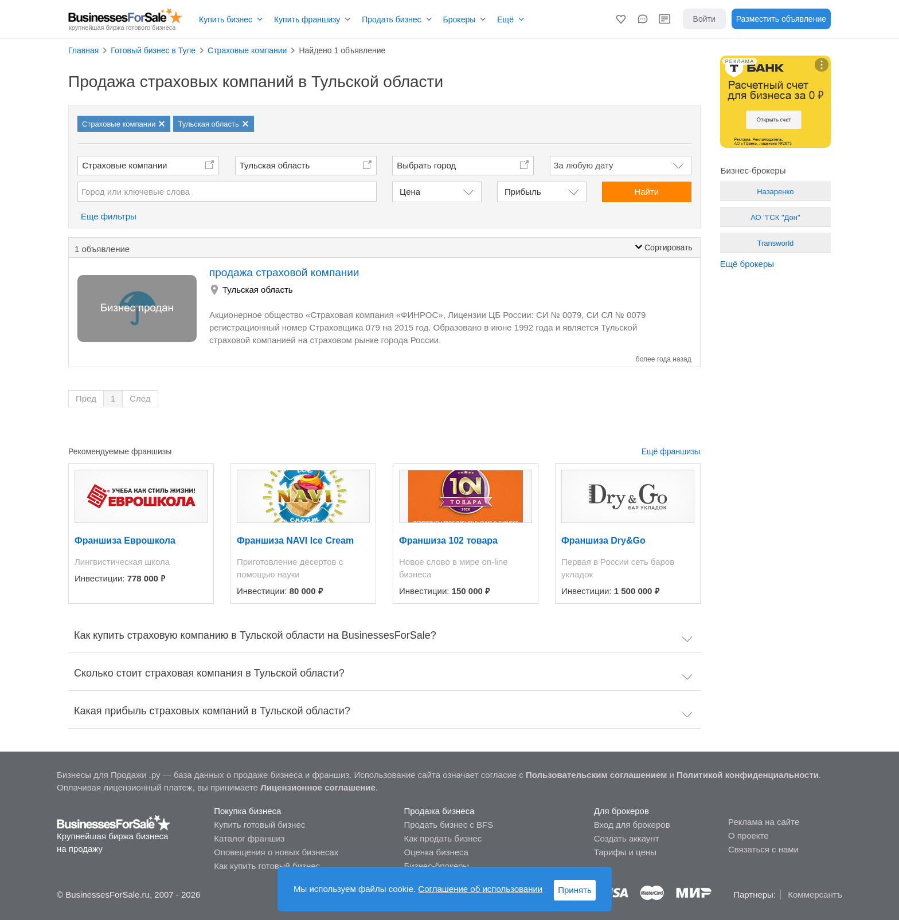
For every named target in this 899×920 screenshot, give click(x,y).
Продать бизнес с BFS (448, 824)
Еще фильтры (108, 216)
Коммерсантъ (815, 894)
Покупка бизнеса (247, 811)
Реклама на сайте (763, 822)
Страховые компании (124, 165)
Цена (410, 191)
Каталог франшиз (249, 838)
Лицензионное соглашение (318, 787)
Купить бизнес (225, 19)
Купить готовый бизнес (259, 824)
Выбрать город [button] (426, 165)
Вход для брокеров (632, 824)
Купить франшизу (307, 19)
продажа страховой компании (284, 272)
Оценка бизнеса (436, 852)
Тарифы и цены (625, 852)
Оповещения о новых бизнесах (276, 852)
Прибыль (523, 191)
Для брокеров (621, 811)
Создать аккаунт (626, 838)
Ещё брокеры (747, 264)
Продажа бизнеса (439, 811)
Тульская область (275, 165)
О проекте (748, 835)
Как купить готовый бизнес (267, 866)
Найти (646, 191)
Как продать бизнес (443, 838)
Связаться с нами (763, 849)
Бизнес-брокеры (436, 866)
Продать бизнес (391, 19)
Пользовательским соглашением (596, 775)
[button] (621, 19)
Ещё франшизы (671, 451)
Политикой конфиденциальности (748, 775)
